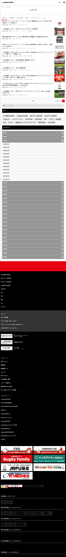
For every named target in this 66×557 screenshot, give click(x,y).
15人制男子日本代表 (8, 116)
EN (61, 2)
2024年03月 (6, 173)
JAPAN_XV (6, 119)
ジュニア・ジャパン (17, 119)
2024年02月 (6, 176)
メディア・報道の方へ (6, 383)
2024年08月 (6, 157)
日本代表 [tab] (11, 17)
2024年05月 (6, 166)
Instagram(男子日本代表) (7, 432)
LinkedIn (3, 439)
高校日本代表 (41, 122)
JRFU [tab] (26, 17)
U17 (2, 303)
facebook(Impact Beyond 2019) (8, 406)
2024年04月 (6, 169)
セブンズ (10, 122)
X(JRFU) (3, 410)
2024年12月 (6, 144)
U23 (2, 292)
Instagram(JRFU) (5, 428)
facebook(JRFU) (5, 399)
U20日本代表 (38, 119)
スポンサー (3, 372)
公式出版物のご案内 (5, 379)
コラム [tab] (44, 17)
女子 (4, 122)
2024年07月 (6, 160)
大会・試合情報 (4, 317)
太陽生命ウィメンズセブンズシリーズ (25, 122)
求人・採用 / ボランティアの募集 (8, 390)
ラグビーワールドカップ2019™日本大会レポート (12, 324)
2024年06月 (6, 163)
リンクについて (31, 545)
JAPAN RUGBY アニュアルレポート (9, 328)
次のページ (59, 101)
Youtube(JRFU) (4, 421)
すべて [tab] (4, 17)
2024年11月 (6, 147)
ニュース (3, 313)
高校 (2, 299)
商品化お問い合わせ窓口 (6, 386)
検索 (4, 105)
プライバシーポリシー (40, 545)
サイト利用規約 (24, 545)
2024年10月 (6, 150)
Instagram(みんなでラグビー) (8, 435)
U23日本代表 (28, 119)
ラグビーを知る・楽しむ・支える (8, 321)
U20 (2, 296)
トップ (2, 7)
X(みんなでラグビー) (5, 417)
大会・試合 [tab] (20, 17)
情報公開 (3, 365)
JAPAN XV (3, 289)
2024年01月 (6, 179)
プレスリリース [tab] (35, 17)
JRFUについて (4, 361)
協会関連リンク (4, 368)
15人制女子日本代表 (22, 116)
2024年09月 (6, 153)
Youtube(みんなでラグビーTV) (8, 425)
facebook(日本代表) (5, 402)
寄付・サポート (4, 375)
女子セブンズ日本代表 (51, 116)
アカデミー (3, 306)
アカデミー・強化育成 (55, 119)
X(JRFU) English (5, 414)
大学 (45, 119)
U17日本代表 (51, 122)
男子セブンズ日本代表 (36, 116)
